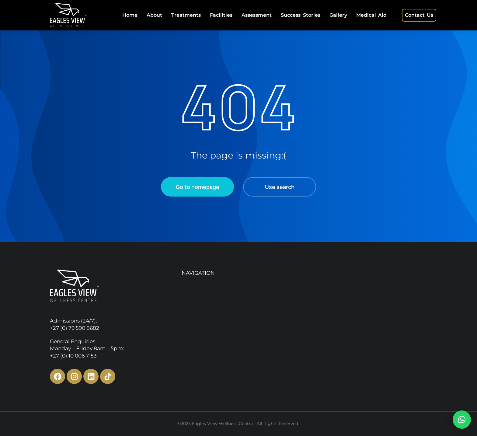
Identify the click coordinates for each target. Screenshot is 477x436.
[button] (462, 419)
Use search (279, 186)
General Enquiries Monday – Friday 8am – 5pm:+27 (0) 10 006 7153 (87, 348)
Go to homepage (197, 186)
